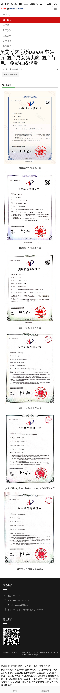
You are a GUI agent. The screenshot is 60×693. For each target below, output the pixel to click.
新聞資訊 (7, 30)
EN (56, 69)
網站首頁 (7, 14)
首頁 (6, 74)
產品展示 (7, 25)
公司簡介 (7, 20)
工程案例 (7, 36)
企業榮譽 (7, 41)
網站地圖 (49, 652)
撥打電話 (45, 689)
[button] (56, 25)
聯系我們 (7, 46)
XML (54, 652)
